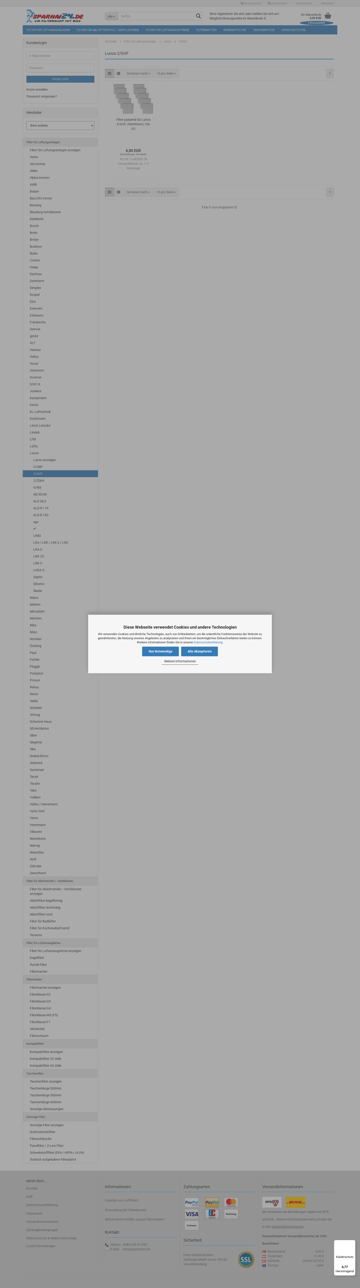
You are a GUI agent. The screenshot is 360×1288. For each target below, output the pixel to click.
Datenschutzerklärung (208, 642)
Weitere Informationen (180, 661)
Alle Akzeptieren (200, 651)
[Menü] (352, 1243)
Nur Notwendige (160, 651)
